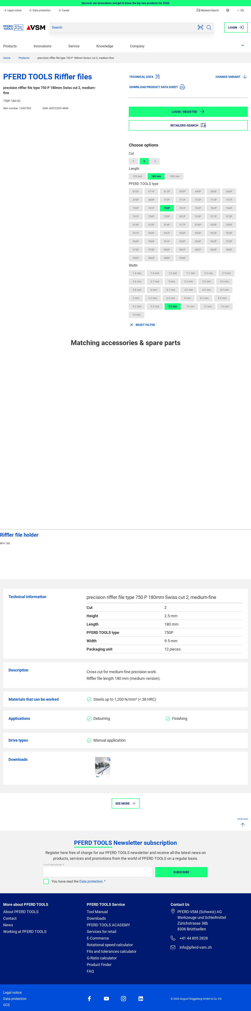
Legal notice (12, 10)
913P (229, 216)
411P (151, 191)
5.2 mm (152, 298)
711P (182, 199)
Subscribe (181, 872)
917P (182, 224)
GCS (6, 1005)
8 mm (187, 298)
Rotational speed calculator (110, 945)
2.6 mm (137, 281)
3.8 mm (137, 289)
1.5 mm (155, 273)
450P (213, 191)
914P (136, 224)
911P (213, 216)
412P (167, 191)
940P (151, 233)
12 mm (208, 306)
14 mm (225, 306)
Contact (10, 918)
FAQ (90, 971)
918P (198, 224)
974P (151, 249)
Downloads (96, 918)
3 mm (171, 281)
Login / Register (188, 111)
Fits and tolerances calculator (111, 951)
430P (182, 191)
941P (167, 233)
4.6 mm (206, 289)
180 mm (156, 176)
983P (213, 249)
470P (136, 199)
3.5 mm (206, 281)
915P (151, 224)
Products (10, 46)
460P (229, 191)
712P (198, 199)
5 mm (136, 298)
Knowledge (104, 46)
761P (182, 208)
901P (182, 216)
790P (151, 216)
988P (167, 258)
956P (151, 241)
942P (182, 233)
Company (137, 46)
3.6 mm (224, 281)
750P (167, 208)
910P (198, 216)
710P (167, 199)
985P (136, 258)
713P (213, 199)
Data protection (39, 10)
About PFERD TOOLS (21, 911)
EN (240, 10)
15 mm (137, 314)
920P (213, 224)
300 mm (175, 176)
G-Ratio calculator (102, 958)
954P (229, 233)
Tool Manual (97, 911)
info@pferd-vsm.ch (191, 947)
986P (151, 258)
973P (136, 249)
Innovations (42, 46)
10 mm (190, 306)
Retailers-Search (208, 10)
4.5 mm (188, 289)
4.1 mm (170, 289)
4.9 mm (224, 289)
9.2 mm (137, 306)
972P (229, 241)
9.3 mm (155, 306)
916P (167, 224)
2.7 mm (155, 281)
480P (151, 199)
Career (63, 10)
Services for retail (101, 931)
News (8, 925)
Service (73, 46)
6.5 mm (170, 298)
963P (182, 241)
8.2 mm (204, 298)
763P (213, 208)
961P (167, 241)
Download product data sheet (157, 86)
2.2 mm (208, 273)
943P (198, 233)
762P (198, 208)
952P (213, 233)
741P (151, 208)
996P (182, 258)
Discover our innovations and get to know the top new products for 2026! (125, 3)
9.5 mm (172, 306)
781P (136, 216)
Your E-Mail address (53, 864)
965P (213, 241)
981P (182, 249)
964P (198, 241)
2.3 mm (226, 273)
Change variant (231, 76)
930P (229, 224)
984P (229, 249)
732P (136, 208)
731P (229, 199)
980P (167, 249)
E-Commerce (98, 938)
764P (229, 208)
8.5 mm (222, 298)
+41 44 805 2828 (189, 938)
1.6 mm (172, 273)
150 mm (137, 176)
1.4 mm (137, 273)
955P (136, 241)
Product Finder (99, 964)
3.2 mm (188, 281)
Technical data (144, 76)
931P (136, 233)
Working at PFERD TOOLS (24, 931)
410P (136, 191)
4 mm (154, 289)
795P (167, 216)
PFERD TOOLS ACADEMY (108, 925)
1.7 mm (190, 273)
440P (198, 191)
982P (198, 249)
